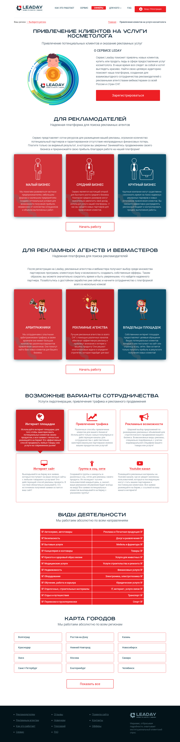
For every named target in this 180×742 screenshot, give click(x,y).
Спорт (136, 601)
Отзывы (58, 714)
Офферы (98, 7)
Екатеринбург (78, 668)
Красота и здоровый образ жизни (63, 557)
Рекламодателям (25, 714)
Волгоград (24, 637)
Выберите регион (36, 21)
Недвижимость (53, 569)
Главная (112, 21)
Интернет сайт (44, 469)
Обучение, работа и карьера (60, 582)
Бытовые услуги (53, 544)
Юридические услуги (128, 582)
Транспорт (134, 595)
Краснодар (24, 647)
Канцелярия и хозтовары (58, 550)
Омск (21, 657)
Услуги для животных (127, 557)
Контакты (97, 720)
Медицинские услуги (56, 563)
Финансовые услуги (128, 569)
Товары (135, 550)
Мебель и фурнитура (128, 544)
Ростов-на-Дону (79, 637)
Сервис (84, 7)
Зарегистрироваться (128, 95)
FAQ (129, 7)
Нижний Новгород (80, 647)
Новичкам (59, 720)
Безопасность (52, 538)
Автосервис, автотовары (58, 531)
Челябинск (128, 668)
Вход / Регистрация (152, 9)
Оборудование (52, 576)
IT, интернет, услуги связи (125, 588)
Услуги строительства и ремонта (121, 563)
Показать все (90, 684)
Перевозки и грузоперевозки (60, 601)
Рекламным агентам (27, 720)
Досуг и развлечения (128, 538)
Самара (126, 657)
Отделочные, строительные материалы (66, 588)
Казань (126, 637)
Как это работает (64, 7)
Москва (74, 657)
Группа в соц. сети (92, 469)
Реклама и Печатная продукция (121, 531)
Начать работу (90, 226)
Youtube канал (139, 469)
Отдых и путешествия (56, 595)
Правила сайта (100, 714)
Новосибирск (129, 647)
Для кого (115, 7)
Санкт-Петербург (27, 668)
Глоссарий (59, 726)
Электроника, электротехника (122, 576)
